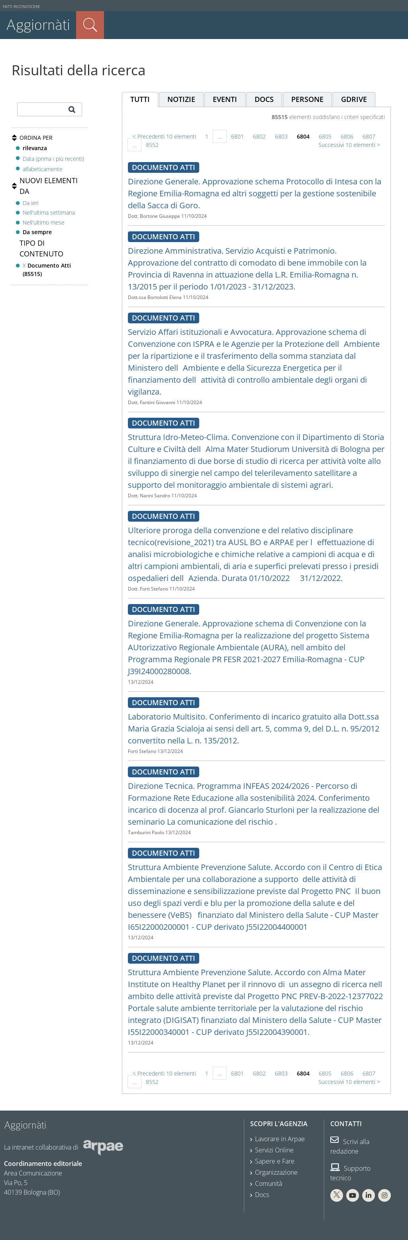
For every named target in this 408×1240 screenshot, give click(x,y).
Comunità (268, 1183)
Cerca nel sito (90, 25)
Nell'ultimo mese (44, 222)
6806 (347, 136)
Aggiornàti (38, 24)
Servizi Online (274, 1150)
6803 (281, 136)
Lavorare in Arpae (280, 1138)
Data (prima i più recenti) (53, 158)
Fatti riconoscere (21, 6)
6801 (237, 136)
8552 (152, 145)
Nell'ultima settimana (49, 212)
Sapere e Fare (274, 1161)
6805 (325, 136)
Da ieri (31, 203)
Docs (262, 1194)
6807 (369, 136)
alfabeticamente (43, 169)
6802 (259, 136)
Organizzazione (276, 1172)
